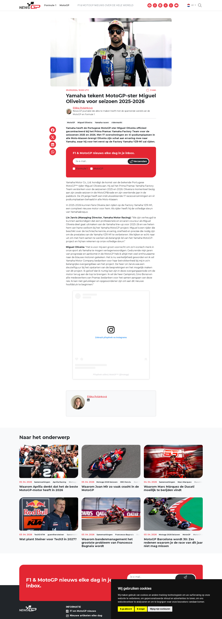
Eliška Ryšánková (83, 108)
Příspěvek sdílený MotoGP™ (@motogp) (111, 374)
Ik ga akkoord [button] (126, 609)
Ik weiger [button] (141, 609)
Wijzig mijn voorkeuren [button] (160, 609)
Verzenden (138, 161)
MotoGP (64, 5)
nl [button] (190, 5)
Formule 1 (50, 5)
